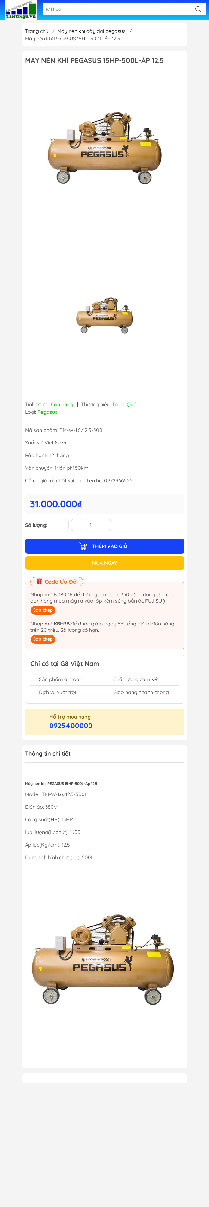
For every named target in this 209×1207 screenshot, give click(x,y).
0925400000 (71, 725)
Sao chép (43, 610)
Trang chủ (36, 31)
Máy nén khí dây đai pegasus (91, 31)
